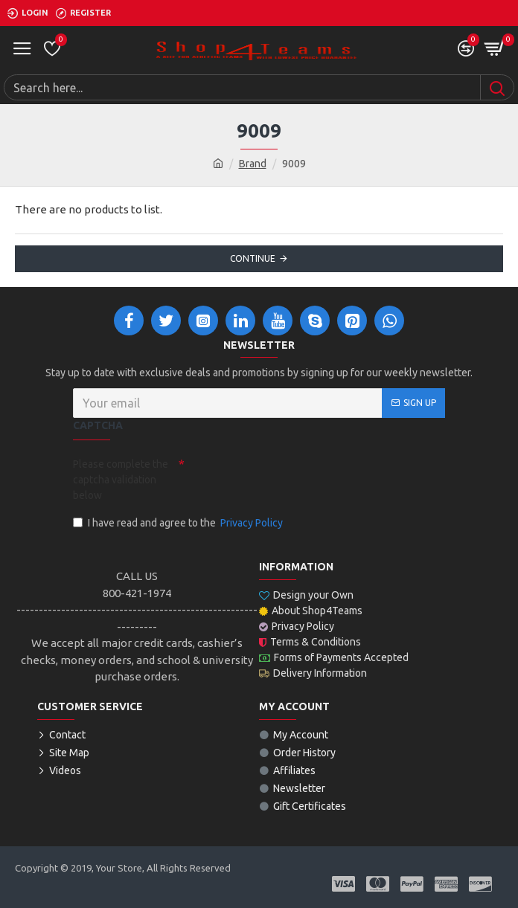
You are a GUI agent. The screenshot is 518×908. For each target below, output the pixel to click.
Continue (252, 258)
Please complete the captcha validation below (120, 479)
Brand (252, 164)
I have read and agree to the (179, 523)
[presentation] (289, 478)
